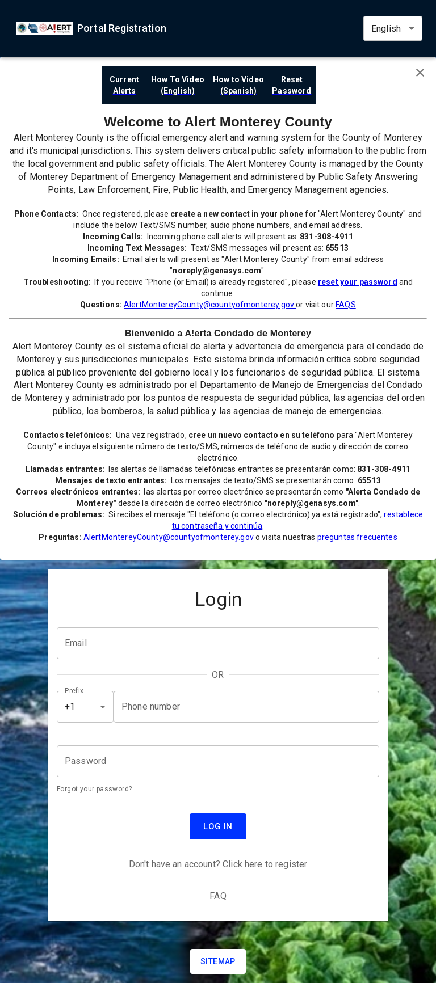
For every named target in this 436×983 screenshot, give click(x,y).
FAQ (217, 896)
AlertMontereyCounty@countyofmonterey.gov (210, 304)
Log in (218, 826)
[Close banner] (420, 72)
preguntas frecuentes (356, 537)
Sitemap (218, 961)
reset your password (357, 281)
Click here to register (265, 864)
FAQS (346, 304)
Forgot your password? (94, 789)
